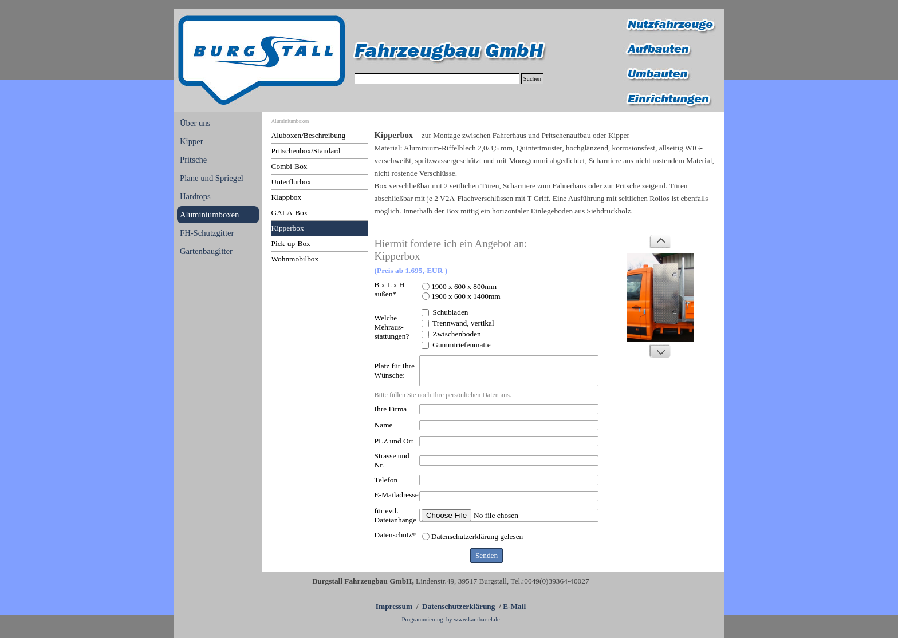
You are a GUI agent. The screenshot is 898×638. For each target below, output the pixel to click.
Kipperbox (287, 228)
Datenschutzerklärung (458, 606)
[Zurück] (660, 241)
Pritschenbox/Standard (306, 150)
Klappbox (286, 197)
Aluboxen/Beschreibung (308, 135)
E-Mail (514, 606)
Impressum (394, 606)
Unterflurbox (291, 181)
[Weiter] (660, 351)
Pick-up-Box (290, 243)
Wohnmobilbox (295, 259)
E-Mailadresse (397, 494)
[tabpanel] (545, 179)
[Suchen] (437, 78)
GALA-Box (289, 212)
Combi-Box (289, 166)
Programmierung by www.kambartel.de (450, 619)
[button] (660, 297)
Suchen (532, 79)
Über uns (195, 123)
